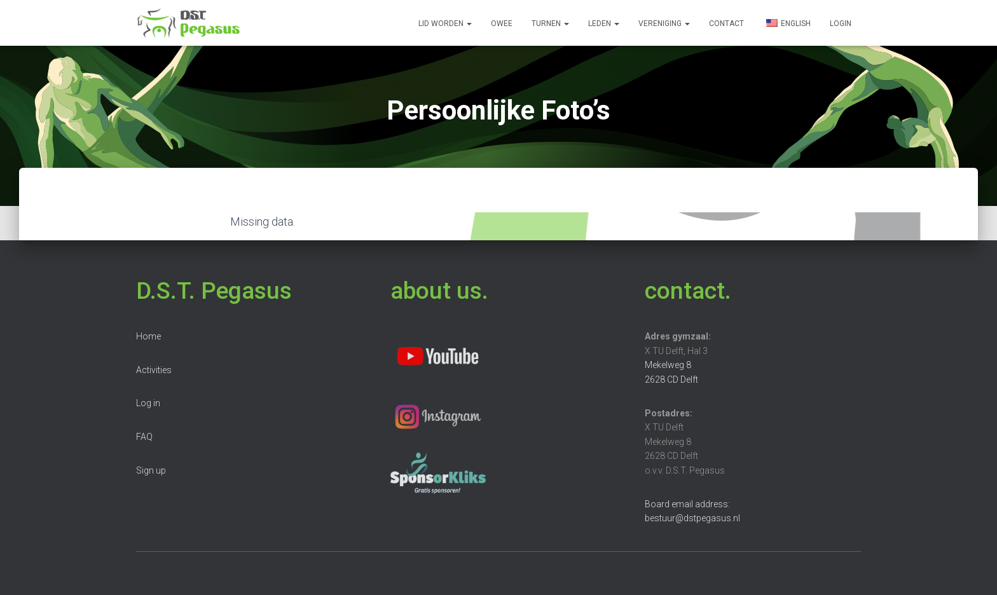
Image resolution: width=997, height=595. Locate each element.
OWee (501, 23)
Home (148, 336)
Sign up (151, 470)
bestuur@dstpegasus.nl (692, 518)
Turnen (550, 23)
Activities (154, 370)
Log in (148, 403)
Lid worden (445, 23)
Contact (726, 23)
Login (840, 23)
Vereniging (664, 23)
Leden (603, 23)
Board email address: (687, 504)
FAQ (144, 437)
